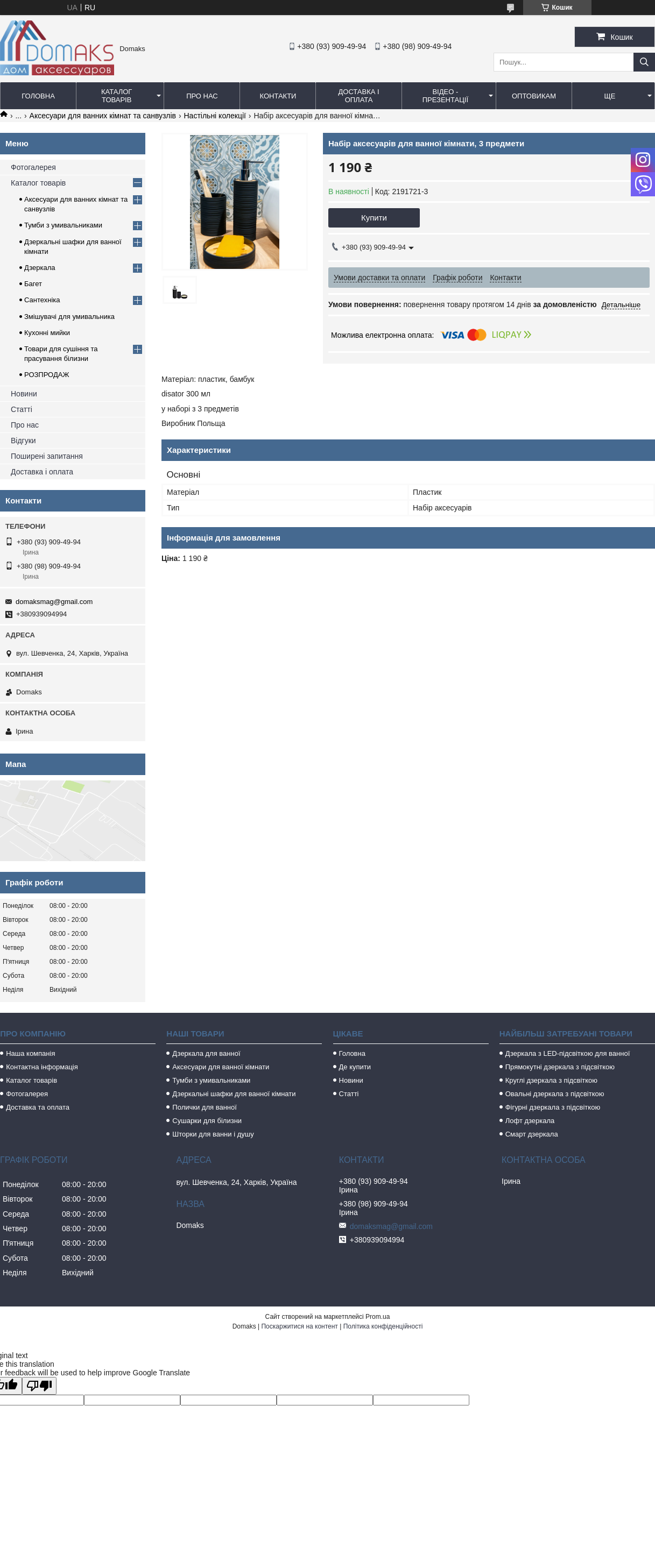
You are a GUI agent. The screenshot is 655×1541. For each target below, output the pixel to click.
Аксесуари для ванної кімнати (220, 1067)
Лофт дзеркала (530, 1121)
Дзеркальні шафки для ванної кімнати (233, 1094)
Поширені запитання (47, 456)
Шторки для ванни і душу (212, 1134)
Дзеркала (39, 268)
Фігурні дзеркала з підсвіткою (552, 1107)
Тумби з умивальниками (63, 225)
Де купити (355, 1067)
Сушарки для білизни (207, 1121)
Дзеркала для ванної (206, 1053)
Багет (33, 284)
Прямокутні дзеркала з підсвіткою (560, 1067)
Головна (38, 96)
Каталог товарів (116, 96)
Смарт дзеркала (531, 1134)
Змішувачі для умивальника (69, 317)
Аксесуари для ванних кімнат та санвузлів (103, 115)
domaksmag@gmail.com (54, 602)
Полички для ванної (204, 1107)
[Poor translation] (39, 1386)
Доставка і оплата (358, 96)
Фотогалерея (33, 167)
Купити (374, 217)
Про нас (202, 96)
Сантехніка (42, 300)
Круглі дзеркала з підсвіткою (551, 1080)
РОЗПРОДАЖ (46, 375)
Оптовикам (534, 96)
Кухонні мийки (47, 333)
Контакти (277, 96)
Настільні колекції (215, 115)
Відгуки (23, 440)
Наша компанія (30, 1053)
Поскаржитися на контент (299, 1326)
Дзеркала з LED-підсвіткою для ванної (567, 1053)
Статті (21, 409)
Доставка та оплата (37, 1107)
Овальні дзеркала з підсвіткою (554, 1094)
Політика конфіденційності (383, 1326)
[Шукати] (644, 62)
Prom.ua (377, 1316)
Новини (24, 393)
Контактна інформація (42, 1067)
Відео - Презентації (445, 96)
